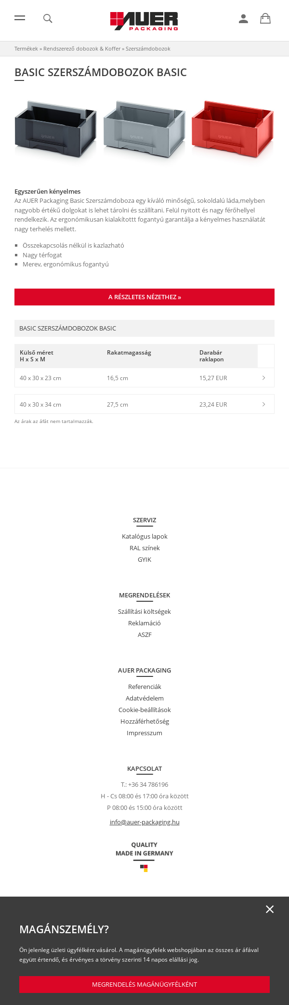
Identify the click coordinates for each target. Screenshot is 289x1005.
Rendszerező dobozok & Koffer (81, 48)
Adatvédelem (145, 698)
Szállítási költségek (144, 611)
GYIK (144, 559)
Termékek (26, 48)
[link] (243, 19)
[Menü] (19, 18)
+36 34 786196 (148, 784)
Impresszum (144, 732)
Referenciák (144, 686)
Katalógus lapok (145, 536)
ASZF (145, 634)
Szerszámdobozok (148, 48)
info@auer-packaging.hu (145, 822)
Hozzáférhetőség (144, 721)
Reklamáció (144, 623)
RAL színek (145, 547)
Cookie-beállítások (144, 709)
